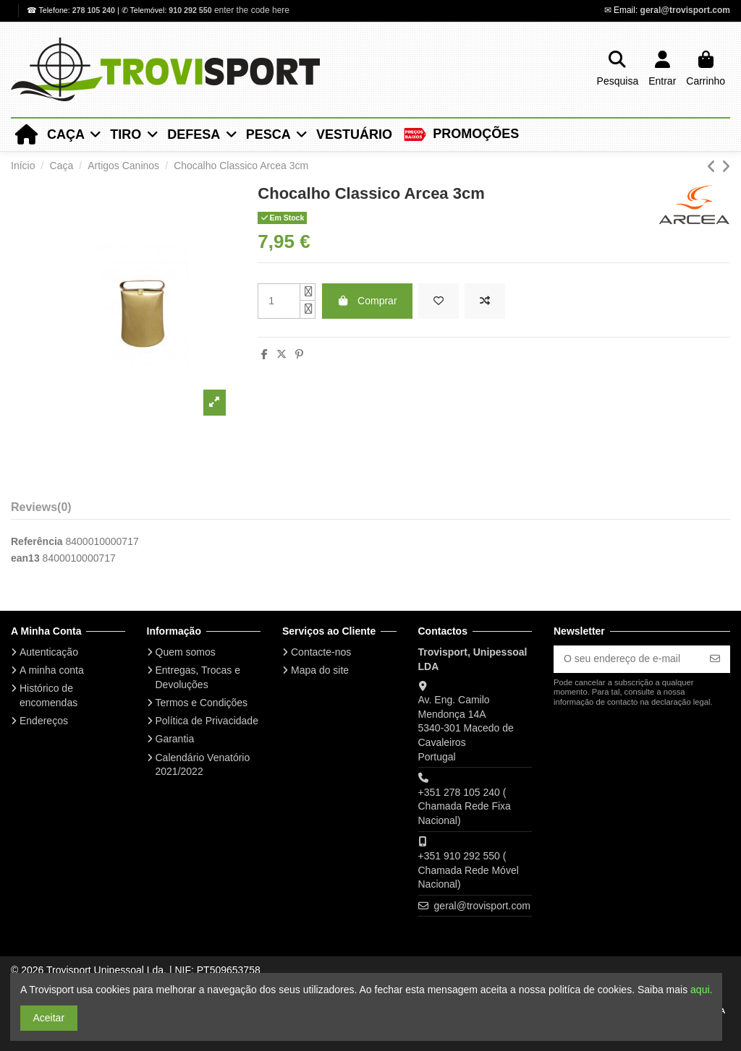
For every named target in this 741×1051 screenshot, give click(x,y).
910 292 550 (190, 10)
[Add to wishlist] (438, 301)
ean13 (25, 558)
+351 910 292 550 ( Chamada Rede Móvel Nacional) (468, 870)
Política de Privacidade (207, 720)
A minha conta (52, 670)
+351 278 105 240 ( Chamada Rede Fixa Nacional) (464, 806)
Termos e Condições (202, 702)
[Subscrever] (715, 659)
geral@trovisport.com (685, 10)
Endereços (44, 720)
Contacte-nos (321, 652)
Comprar (367, 300)
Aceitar (49, 1018)
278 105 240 (94, 10)
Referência (37, 541)
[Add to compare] (485, 301)
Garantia (175, 739)
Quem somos (186, 652)
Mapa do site (320, 670)
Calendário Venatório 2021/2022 (203, 765)
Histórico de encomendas (48, 695)
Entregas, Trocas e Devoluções (198, 677)
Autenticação (49, 652)
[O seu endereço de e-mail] (627, 659)
